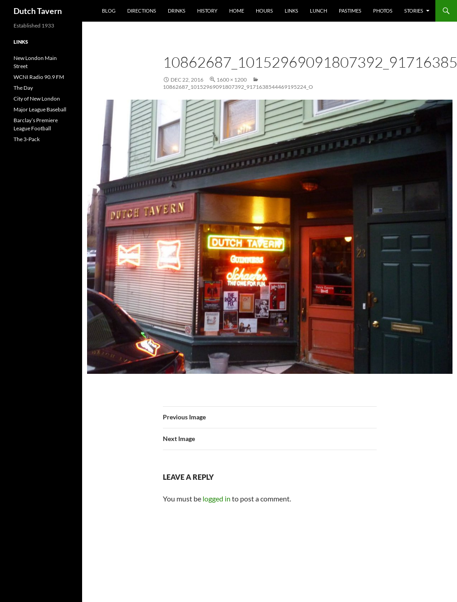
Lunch (318, 11)
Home (236, 11)
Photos (382, 11)
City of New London (37, 98)
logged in (217, 498)
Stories (413, 11)
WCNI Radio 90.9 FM (39, 77)
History (207, 11)
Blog (108, 11)
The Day (23, 87)
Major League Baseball (40, 109)
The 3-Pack (27, 139)
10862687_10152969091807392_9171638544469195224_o (238, 86)
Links (291, 11)
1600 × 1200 (232, 79)
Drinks (176, 11)
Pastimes (350, 11)
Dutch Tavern (38, 11)
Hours (264, 11)
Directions (141, 11)
